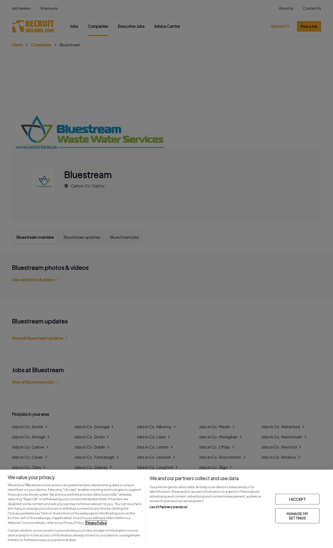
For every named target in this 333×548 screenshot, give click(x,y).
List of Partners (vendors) (168, 507)
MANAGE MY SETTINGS (297, 515)
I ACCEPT (297, 499)
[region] (166, 509)
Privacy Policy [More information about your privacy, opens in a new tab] (96, 523)
